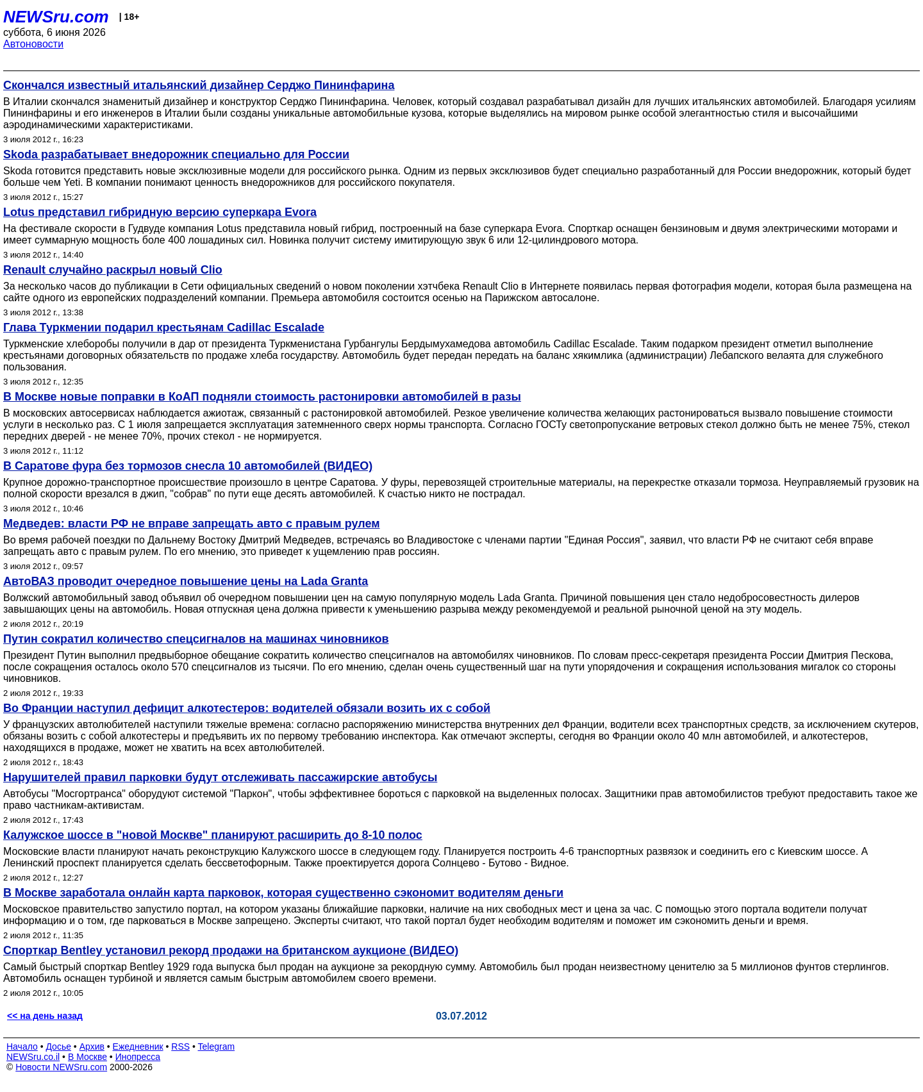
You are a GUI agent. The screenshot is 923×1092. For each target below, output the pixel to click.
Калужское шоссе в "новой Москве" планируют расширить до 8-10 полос (212, 835)
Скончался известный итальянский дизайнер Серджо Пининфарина (198, 85)
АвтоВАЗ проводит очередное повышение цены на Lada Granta (185, 581)
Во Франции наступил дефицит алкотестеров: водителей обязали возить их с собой (246, 708)
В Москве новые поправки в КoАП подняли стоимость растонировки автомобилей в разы (262, 396)
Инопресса (138, 1057)
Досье (58, 1046)
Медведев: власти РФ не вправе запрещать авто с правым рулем (191, 523)
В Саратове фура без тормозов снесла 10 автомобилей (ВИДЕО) (187, 465)
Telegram (216, 1046)
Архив (91, 1046)
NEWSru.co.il (33, 1057)
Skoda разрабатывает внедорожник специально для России (176, 154)
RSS (180, 1046)
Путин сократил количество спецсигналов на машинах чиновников (196, 639)
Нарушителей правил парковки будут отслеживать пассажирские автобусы (220, 777)
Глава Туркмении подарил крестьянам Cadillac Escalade (163, 327)
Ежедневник (138, 1046)
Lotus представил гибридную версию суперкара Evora (160, 212)
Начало (22, 1046)
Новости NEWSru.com (61, 1067)
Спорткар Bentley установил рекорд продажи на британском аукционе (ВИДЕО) (230, 950)
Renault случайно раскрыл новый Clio (112, 269)
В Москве (87, 1057)
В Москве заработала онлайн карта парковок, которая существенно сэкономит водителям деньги (283, 892)
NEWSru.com (56, 16)
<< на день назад (45, 1016)
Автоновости (33, 43)
